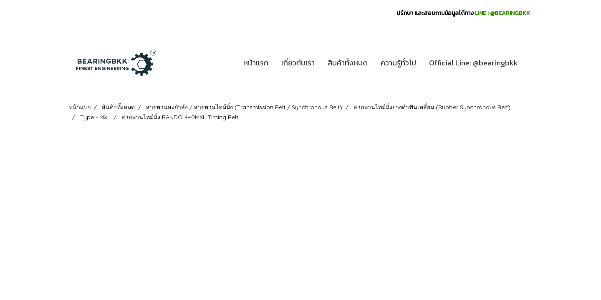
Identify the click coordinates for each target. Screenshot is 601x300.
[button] (531, 63)
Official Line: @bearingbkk (473, 62)
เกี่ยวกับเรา (298, 62)
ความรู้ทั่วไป (398, 62)
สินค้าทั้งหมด (348, 62)
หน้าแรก (255, 62)
